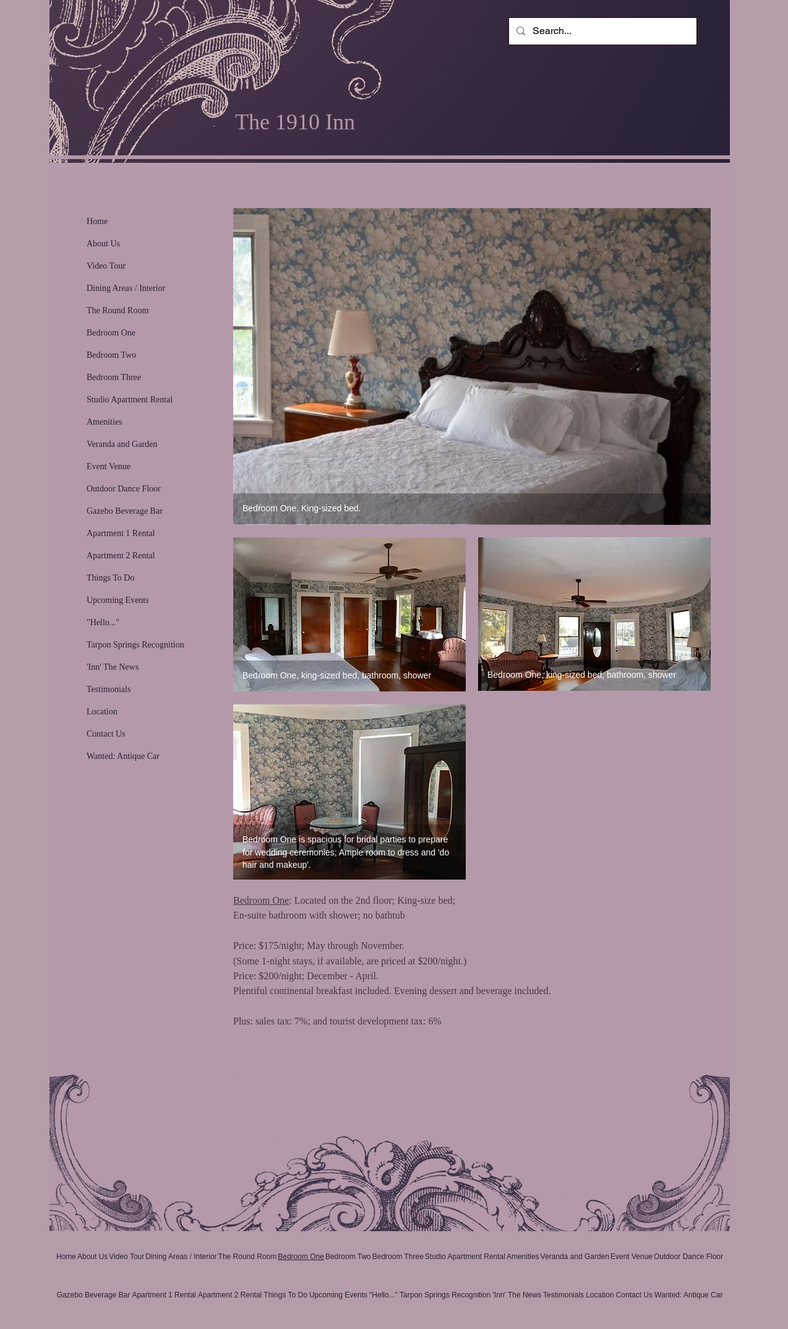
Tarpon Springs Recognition (135, 644)
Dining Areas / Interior (126, 288)
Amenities (104, 421)
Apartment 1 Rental (121, 533)
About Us (103, 243)
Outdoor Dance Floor (124, 488)
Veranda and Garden (122, 444)
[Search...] (601, 31)
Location (102, 711)
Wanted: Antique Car (123, 756)
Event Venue (109, 466)
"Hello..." (103, 622)
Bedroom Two (111, 355)
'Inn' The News (113, 667)
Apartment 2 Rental (121, 555)
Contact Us (106, 733)
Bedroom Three (114, 377)
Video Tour (106, 266)
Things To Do (110, 577)
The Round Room (117, 310)
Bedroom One (111, 332)
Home (97, 221)
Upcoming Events (118, 600)
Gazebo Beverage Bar (125, 511)
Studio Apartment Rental (130, 399)
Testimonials (109, 689)
